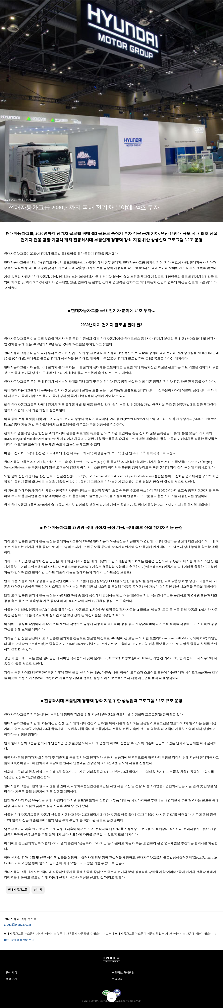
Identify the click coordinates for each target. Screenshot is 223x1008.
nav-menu (112, 997)
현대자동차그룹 (18, 889)
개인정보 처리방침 (123, 972)
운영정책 (117, 978)
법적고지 (11, 978)
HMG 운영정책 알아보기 (19, 939)
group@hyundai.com (17, 924)
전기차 (38, 889)
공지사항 (11, 972)
